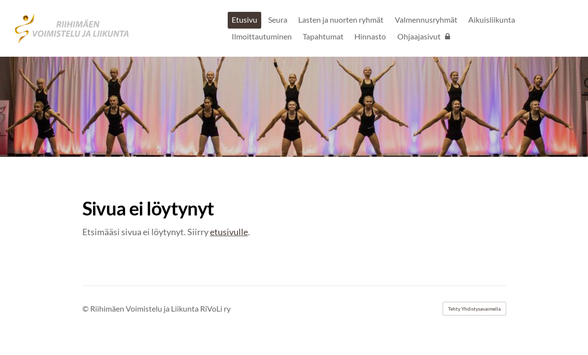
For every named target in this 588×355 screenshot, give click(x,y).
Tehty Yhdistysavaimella (474, 309)
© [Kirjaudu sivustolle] (86, 308)
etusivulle (229, 231)
